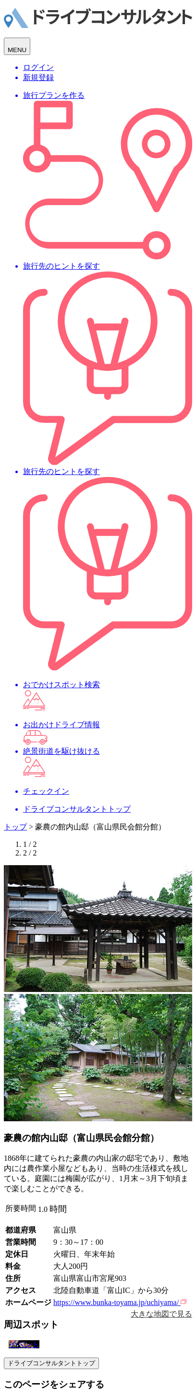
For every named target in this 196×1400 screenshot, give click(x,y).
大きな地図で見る (161, 1314)
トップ (15, 827)
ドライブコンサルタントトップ (51, 1363)
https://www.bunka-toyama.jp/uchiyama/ (119, 1302)
